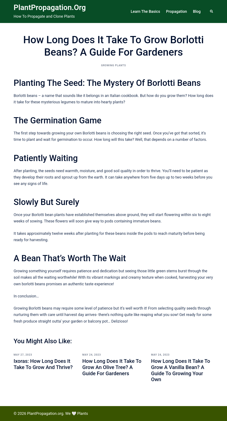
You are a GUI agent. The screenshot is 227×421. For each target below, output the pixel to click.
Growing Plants (113, 65)
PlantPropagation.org (50, 7)
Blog (197, 11)
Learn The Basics (145, 11)
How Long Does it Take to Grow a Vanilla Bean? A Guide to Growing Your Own (180, 370)
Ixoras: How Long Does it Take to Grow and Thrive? (43, 364)
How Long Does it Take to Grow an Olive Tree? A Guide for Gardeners (111, 367)
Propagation (176, 11)
